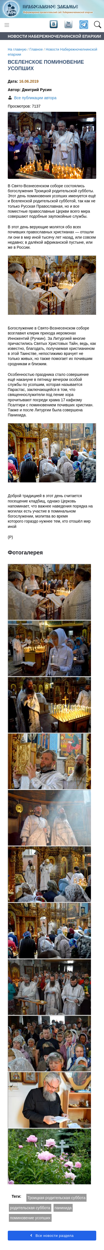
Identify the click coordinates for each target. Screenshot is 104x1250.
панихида (63, 1208)
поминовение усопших (30, 1218)
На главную (17, 49)
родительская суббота (30, 1208)
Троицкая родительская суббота (56, 1198)
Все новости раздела (51, 1236)
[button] (97, 25)
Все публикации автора (35, 98)
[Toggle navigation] (7, 25)
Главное (36, 49)
